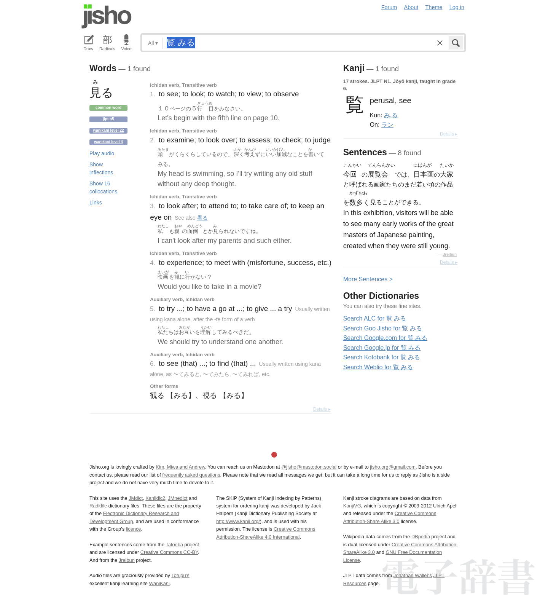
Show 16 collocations (103, 187)
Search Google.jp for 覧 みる (382, 348)
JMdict (136, 498)
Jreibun (450, 254)
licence (133, 529)
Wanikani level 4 (108, 142)
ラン (387, 124)
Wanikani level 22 (108, 130)
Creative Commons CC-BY (169, 552)
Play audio (101, 153)
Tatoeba (174, 544)
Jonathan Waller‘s (412, 575)
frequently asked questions (191, 475)
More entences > (368, 279)
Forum (389, 7)
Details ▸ (322, 409)
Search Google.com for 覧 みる (385, 338)
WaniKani (159, 583)
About (411, 7)
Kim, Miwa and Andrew (180, 467)
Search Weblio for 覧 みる (378, 367)
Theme (434, 7)
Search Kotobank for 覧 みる (382, 357)
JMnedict (177, 498)
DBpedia (420, 536)
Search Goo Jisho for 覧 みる (382, 328)
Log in (456, 7)
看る (202, 218)
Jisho (106, 16)
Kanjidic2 (155, 498)
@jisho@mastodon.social (308, 467)
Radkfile (98, 506)
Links (95, 202)
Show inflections (101, 168)
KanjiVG (352, 506)
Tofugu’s (180, 575)
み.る (391, 115)
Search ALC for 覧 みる (374, 318)
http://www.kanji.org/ (238, 521)
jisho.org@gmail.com (393, 467)
